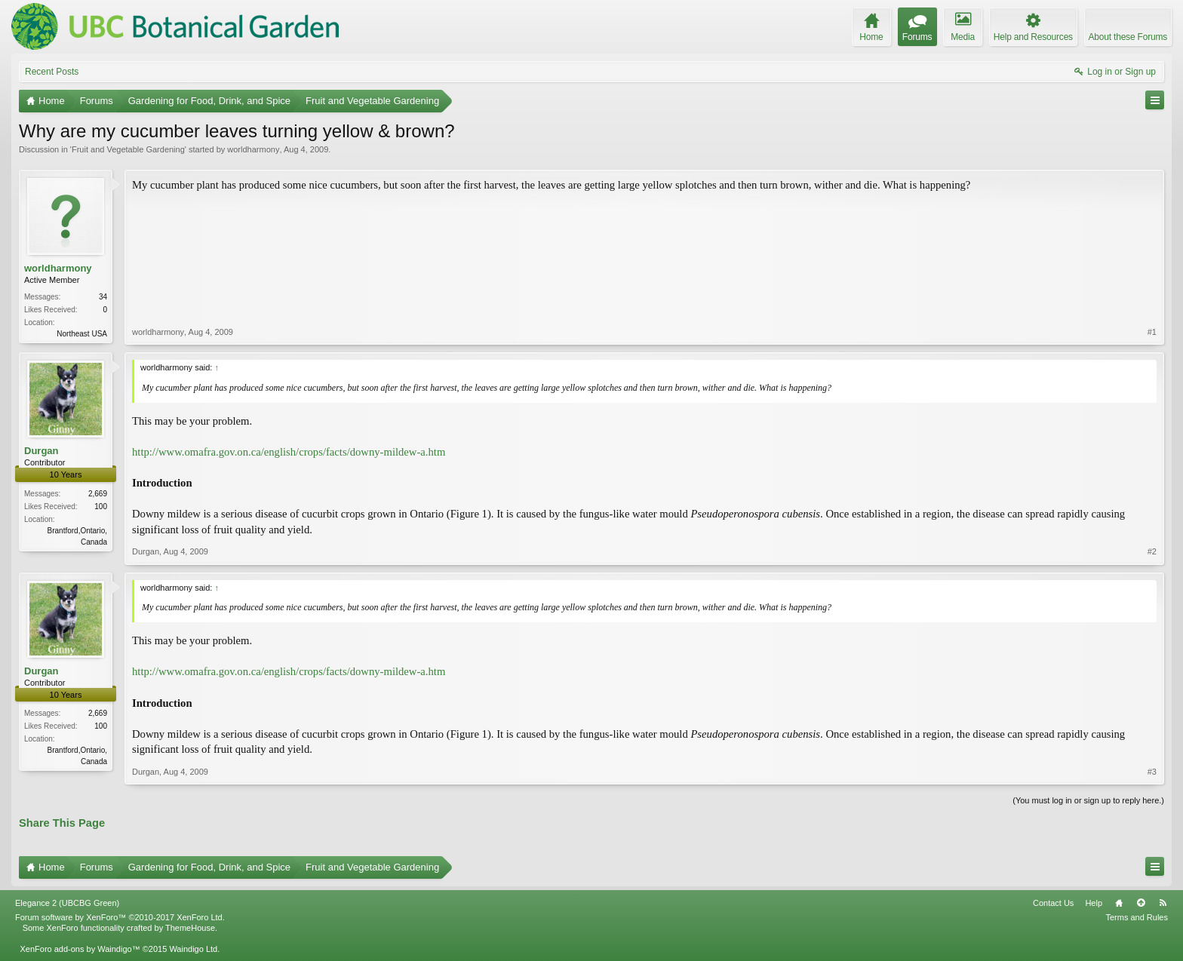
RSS (1162, 903)
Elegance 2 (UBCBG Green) (67, 902)
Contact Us (1053, 902)
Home (1119, 903)
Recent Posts (51, 71)
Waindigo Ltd (193, 948)
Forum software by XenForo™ (120, 917)
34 (103, 297)
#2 (1152, 551)
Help (1093, 902)
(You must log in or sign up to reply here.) (1088, 800)
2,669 (97, 494)
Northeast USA (82, 334)
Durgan (41, 450)
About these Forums (1128, 37)
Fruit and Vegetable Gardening (128, 149)
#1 (1152, 331)
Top (1140, 903)
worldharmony (253, 149)
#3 (1152, 771)
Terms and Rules (1136, 917)
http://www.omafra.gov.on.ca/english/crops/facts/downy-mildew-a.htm (288, 452)
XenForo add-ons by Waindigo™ (80, 948)
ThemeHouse (190, 927)
